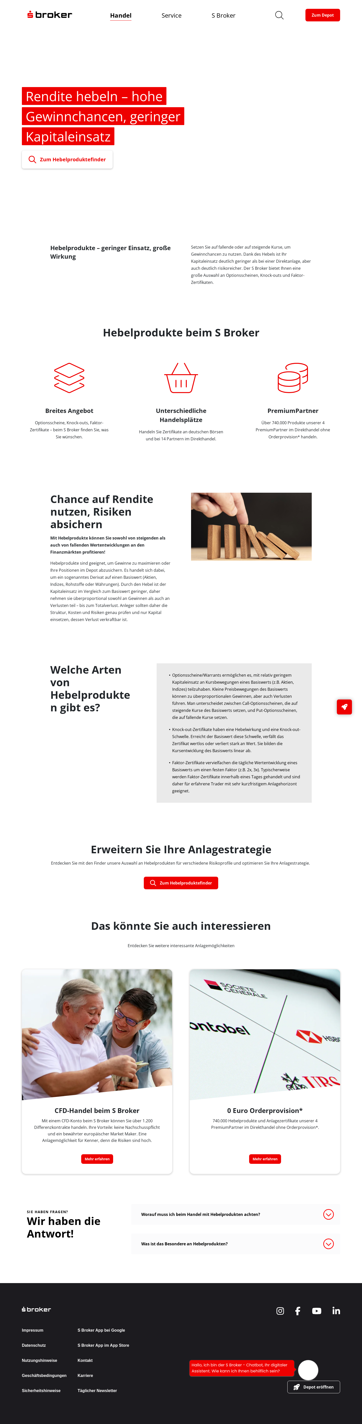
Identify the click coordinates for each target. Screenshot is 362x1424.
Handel (120, 15)
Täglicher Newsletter (97, 1391)
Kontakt (85, 1360)
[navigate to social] (280, 1311)
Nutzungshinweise (39, 1360)
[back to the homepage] (75, 1309)
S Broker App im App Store (103, 1345)
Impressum (32, 1330)
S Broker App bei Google (101, 1330)
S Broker (224, 15)
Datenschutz (34, 1345)
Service (172, 15)
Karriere (85, 1375)
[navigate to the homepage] (50, 15)
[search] (279, 15)
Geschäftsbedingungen (44, 1375)
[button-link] (322, 15)
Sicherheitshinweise (41, 1391)
